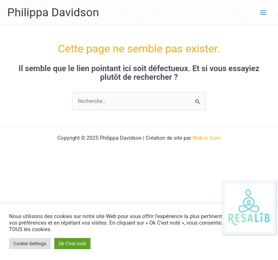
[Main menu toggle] (263, 12)
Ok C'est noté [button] (72, 243)
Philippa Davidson (53, 12)
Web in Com (207, 138)
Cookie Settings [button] (29, 243)
